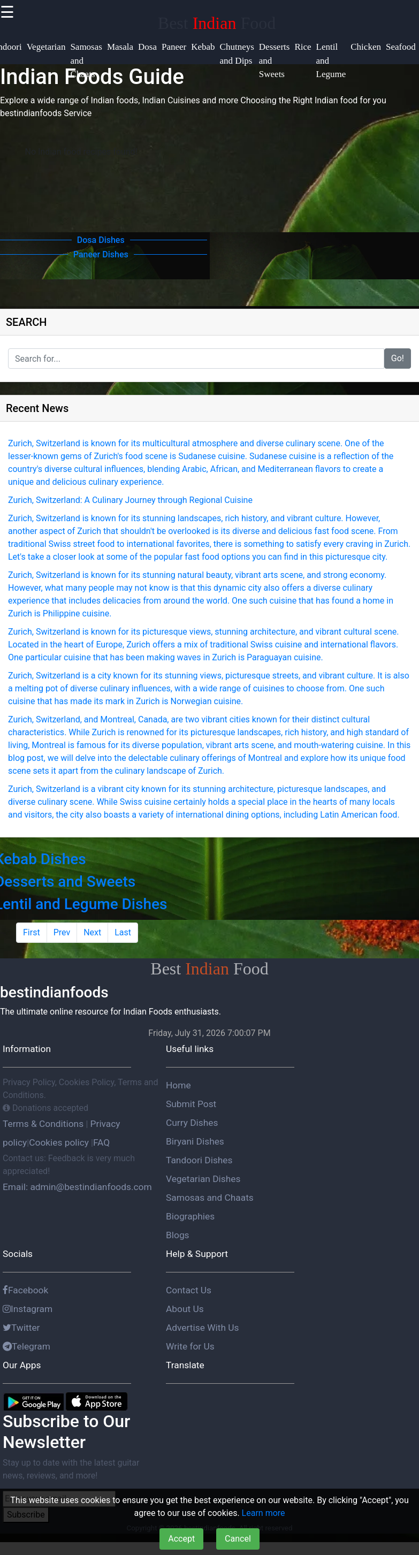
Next (92, 932)
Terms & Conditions (44, 1123)
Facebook (25, 1290)
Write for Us (190, 1346)
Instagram (27, 1309)
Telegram (26, 1346)
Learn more (263, 1513)
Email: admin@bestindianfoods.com (77, 1187)
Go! (397, 358)
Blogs (177, 1235)
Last (123, 932)
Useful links (190, 1048)
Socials (18, 1253)
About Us (185, 1309)
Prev (62, 932)
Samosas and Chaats (210, 1197)
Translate (185, 1365)
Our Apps (22, 1365)
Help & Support (197, 1253)
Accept (181, 1539)
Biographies (190, 1216)
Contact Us (188, 1290)
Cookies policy (59, 1142)
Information (27, 1048)
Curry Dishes (192, 1122)
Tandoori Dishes (199, 1160)
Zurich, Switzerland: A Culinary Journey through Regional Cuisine (130, 500)
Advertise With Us (202, 1327)
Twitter (21, 1327)
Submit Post (191, 1104)
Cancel (238, 1539)
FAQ (101, 1142)
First (31, 932)
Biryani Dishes (195, 1141)
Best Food (217, 23)
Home (178, 1085)
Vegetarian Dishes (203, 1178)
